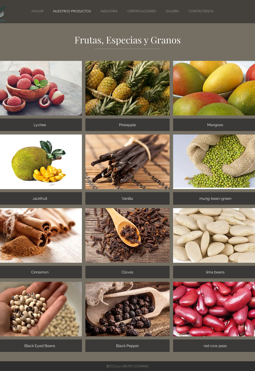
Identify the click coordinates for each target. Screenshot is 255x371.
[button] (127, 96)
